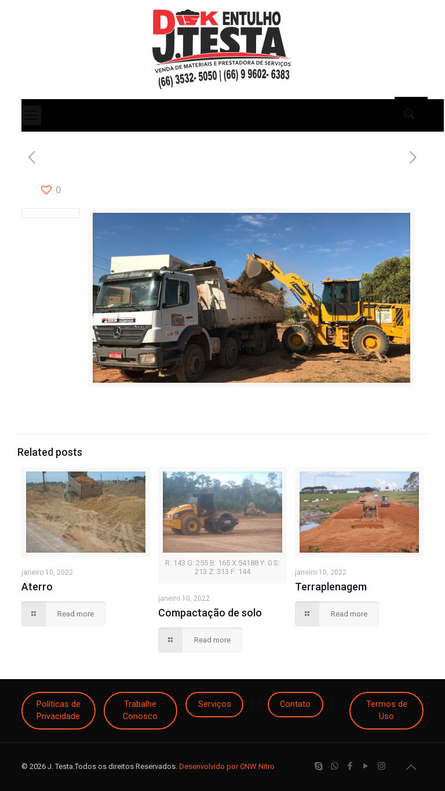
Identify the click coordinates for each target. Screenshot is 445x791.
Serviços (214, 704)
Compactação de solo (210, 613)
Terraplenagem (331, 586)
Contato (295, 704)
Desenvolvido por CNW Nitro (227, 766)
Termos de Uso (386, 710)
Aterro (37, 586)
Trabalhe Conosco (140, 710)
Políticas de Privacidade (59, 710)
